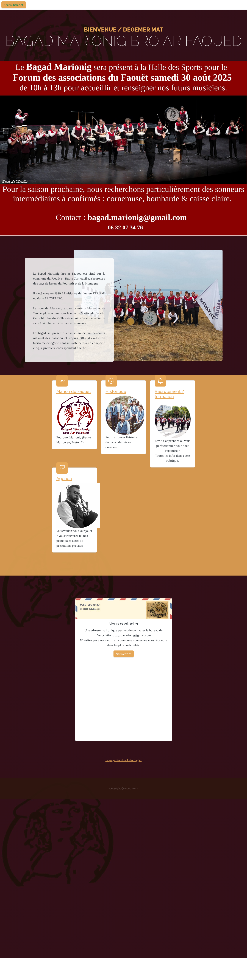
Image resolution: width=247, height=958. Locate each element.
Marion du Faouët (73, 391)
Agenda (64, 478)
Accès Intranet (13, 5)
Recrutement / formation (169, 394)
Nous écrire (123, 654)
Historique (116, 391)
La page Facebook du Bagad (124, 760)
